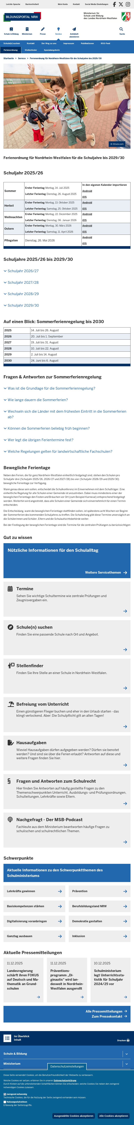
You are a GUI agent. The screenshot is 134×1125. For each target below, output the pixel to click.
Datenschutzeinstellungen (67, 1066)
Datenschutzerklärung (65, 1080)
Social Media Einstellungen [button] (96, 4)
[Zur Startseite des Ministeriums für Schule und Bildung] (22, 17)
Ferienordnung (11, 50)
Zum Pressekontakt (109, 1016)
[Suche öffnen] (122, 33)
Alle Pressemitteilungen (106, 1011)
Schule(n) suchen (11, 43)
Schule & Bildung (15, 1054)
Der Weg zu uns (49, 43)
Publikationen (87, 43)
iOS (84, 197)
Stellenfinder (31, 50)
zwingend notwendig (17, 1094)
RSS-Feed (105, 43)
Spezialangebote (52, 50)
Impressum (68, 43)
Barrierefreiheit (32, 4)
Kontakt (76, 4)
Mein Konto (63, 4)
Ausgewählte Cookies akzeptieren (73, 1116)
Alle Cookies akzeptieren (113, 1116)
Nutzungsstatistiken (17, 1102)
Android (87, 191)
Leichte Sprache (13, 4)
